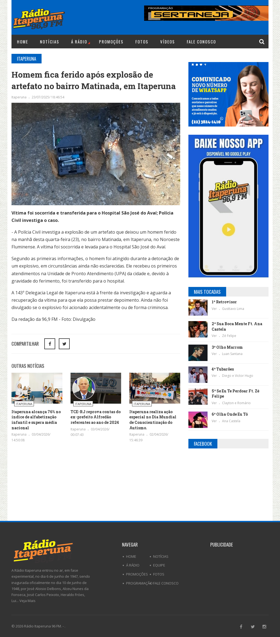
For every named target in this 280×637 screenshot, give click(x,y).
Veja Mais (27, 600)
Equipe (159, 565)
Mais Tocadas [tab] (207, 291)
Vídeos (167, 42)
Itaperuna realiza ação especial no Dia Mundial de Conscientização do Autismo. (152, 419)
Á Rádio (80, 42)
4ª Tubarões (223, 369)
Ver (215, 308)
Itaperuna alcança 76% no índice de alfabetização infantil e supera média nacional (36, 419)
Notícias (49, 42)
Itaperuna (19, 97)
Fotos (141, 42)
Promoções (111, 42)
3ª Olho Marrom (227, 347)
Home (22, 42)
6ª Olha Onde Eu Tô (230, 414)
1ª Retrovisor (224, 301)
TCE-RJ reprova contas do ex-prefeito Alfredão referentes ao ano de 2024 (96, 417)
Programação (139, 583)
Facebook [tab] (203, 443)
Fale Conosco (201, 42)
